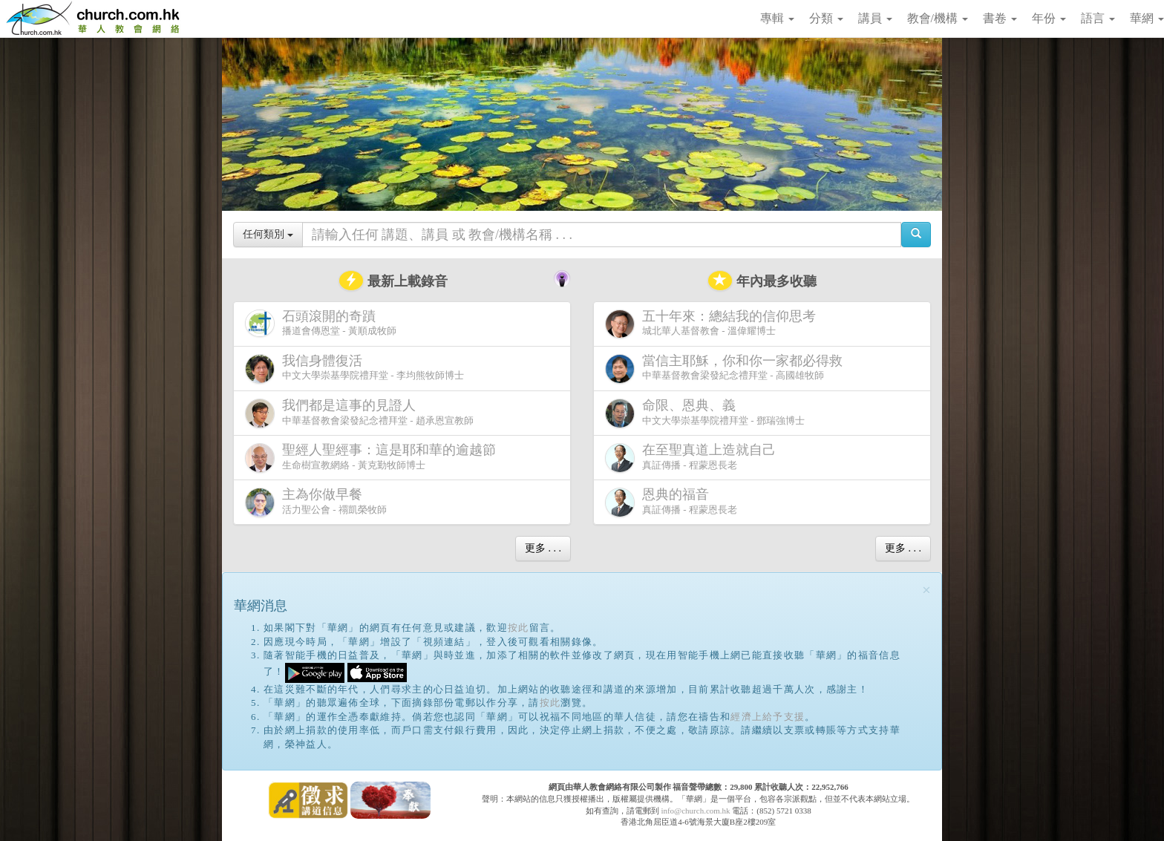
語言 (1098, 18)
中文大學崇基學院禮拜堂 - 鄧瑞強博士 (705, 413)
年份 (1049, 18)
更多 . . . (543, 548)
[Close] (926, 590)
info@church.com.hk (695, 810)
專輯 (777, 18)
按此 (518, 627)
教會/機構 (937, 18)
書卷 (1000, 18)
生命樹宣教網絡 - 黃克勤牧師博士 (373, 457)
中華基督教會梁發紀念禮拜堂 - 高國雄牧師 (727, 368)
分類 (826, 18)
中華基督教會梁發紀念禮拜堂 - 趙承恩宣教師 (359, 413)
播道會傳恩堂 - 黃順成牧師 (320, 323)
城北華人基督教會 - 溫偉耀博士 (713, 323)
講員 (875, 18)
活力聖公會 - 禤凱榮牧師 (316, 502)
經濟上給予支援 (767, 716)
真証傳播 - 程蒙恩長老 (693, 457)
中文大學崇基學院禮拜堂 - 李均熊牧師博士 (354, 368)
